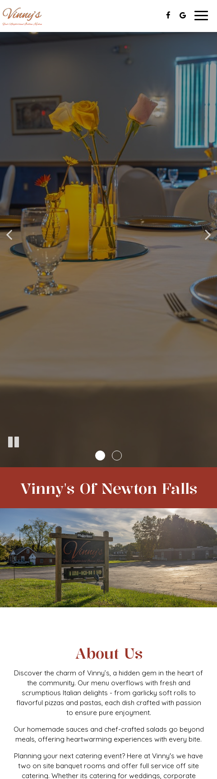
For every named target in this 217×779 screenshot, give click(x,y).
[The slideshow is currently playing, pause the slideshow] (13, 442)
